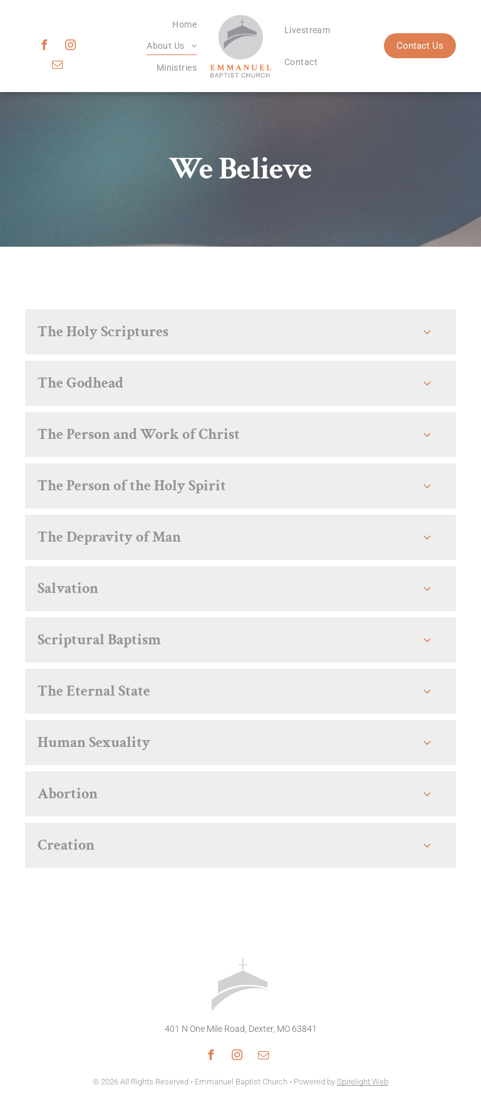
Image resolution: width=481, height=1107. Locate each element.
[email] (57, 66)
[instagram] (70, 46)
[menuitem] (184, 24)
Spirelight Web (362, 1081)
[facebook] (44, 46)
